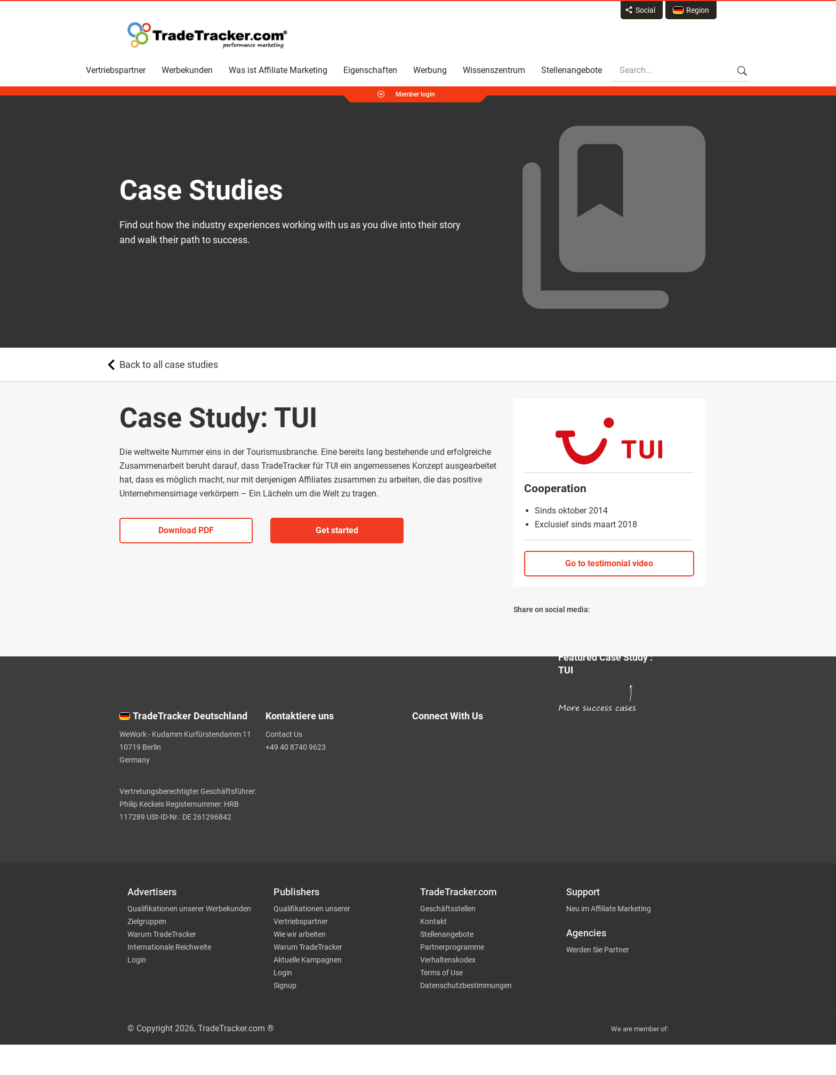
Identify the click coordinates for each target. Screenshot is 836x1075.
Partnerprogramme (452, 947)
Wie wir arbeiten (300, 934)
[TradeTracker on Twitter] (478, 746)
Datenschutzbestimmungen (466, 985)
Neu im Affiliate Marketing (608, 908)
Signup (285, 985)
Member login (415, 94)
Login (136, 960)
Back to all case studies (168, 364)
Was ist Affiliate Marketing (278, 70)
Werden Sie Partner (597, 949)
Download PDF (186, 530)
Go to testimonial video (609, 563)
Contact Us (284, 734)
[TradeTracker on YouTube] (482, 805)
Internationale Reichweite (169, 947)
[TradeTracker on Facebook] (478, 767)
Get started (337, 530)
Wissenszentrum (494, 70)
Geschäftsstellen (448, 908)
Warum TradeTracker (161, 934)
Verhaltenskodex (448, 960)
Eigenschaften (370, 70)
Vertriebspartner (116, 70)
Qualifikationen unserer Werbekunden (189, 908)
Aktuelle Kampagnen (308, 960)
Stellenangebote (571, 70)
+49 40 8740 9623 (296, 747)
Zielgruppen (146, 921)
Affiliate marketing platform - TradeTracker (207, 35)
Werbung (430, 70)
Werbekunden (187, 70)
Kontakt (433, 921)
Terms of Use (441, 972)
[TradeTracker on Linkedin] (478, 788)
